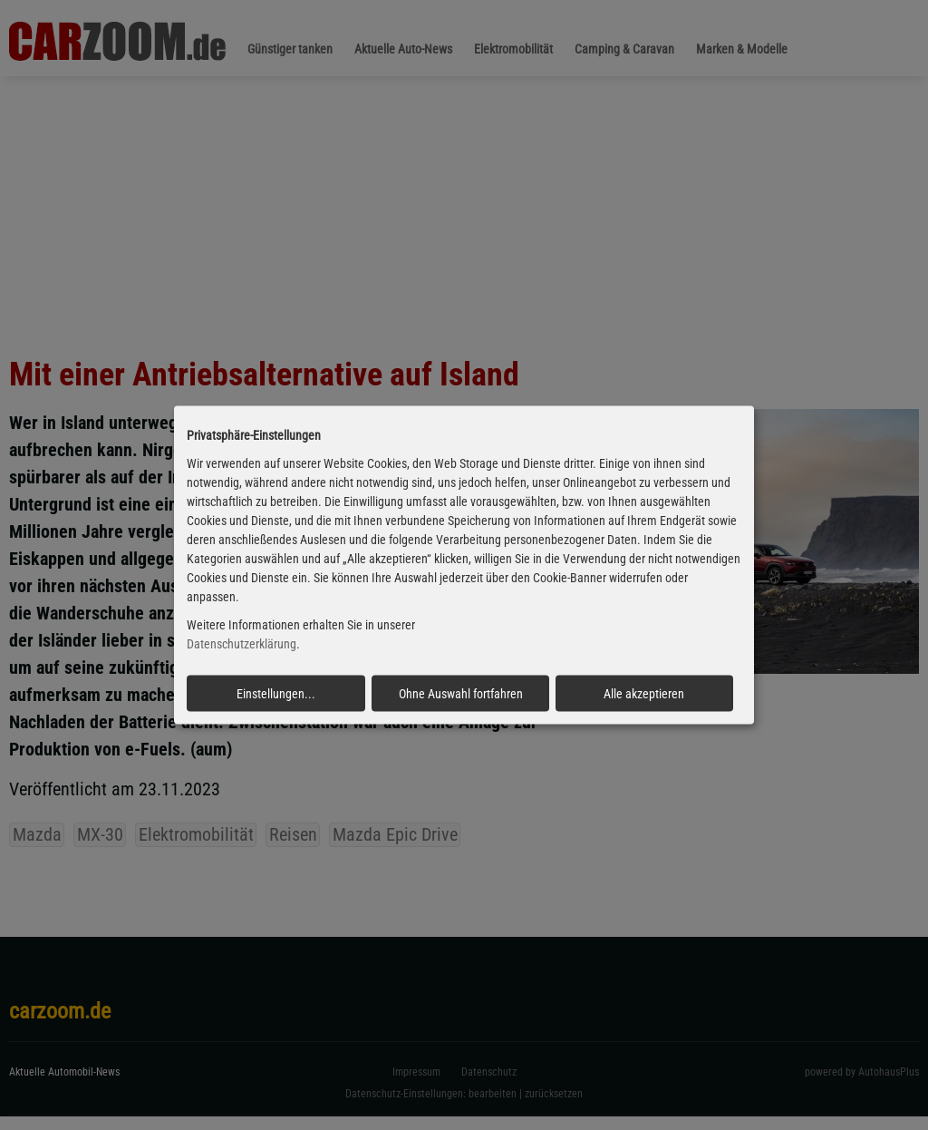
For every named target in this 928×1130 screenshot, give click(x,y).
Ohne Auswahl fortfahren (461, 693)
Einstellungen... (276, 693)
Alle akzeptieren (644, 693)
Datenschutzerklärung (241, 644)
